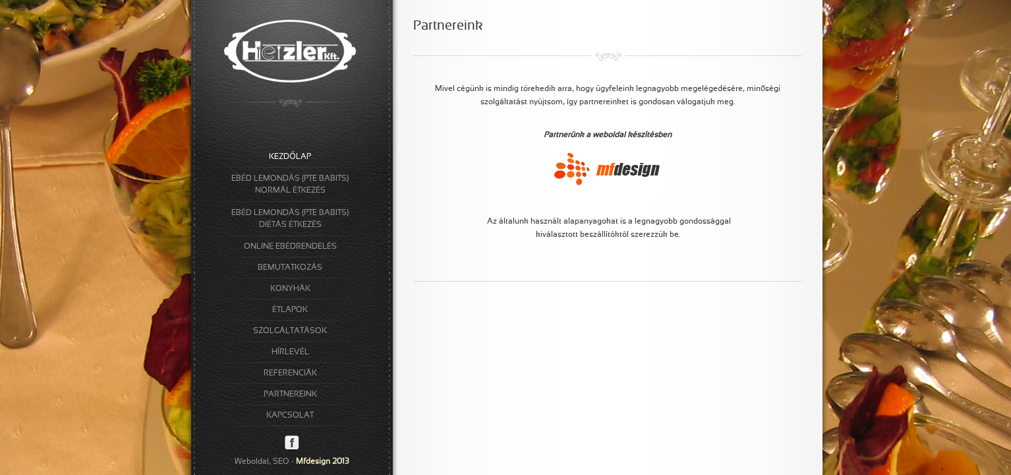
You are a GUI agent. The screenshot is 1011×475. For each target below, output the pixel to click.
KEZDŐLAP (289, 157)
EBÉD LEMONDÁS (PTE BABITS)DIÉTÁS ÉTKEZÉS (290, 219)
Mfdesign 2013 (322, 462)
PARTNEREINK (290, 394)
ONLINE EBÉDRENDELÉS (290, 247)
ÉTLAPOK (290, 310)
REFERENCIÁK (290, 373)
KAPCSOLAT (290, 416)
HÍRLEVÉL (290, 352)
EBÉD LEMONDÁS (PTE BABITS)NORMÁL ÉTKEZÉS (290, 185)
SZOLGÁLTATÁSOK (290, 331)
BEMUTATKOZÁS (290, 268)
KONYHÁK (290, 289)
